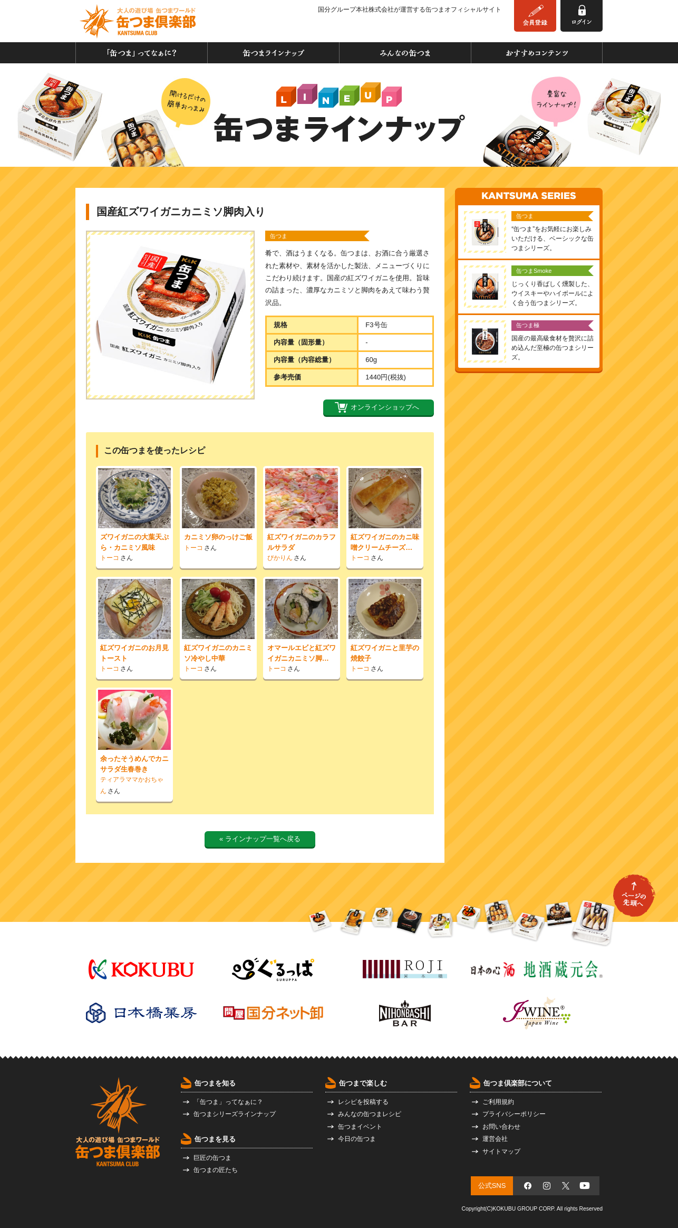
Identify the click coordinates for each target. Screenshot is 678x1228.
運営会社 (495, 1139)
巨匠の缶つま (212, 1158)
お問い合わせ (501, 1126)
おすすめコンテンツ (536, 52)
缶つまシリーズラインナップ (234, 1114)
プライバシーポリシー (514, 1114)
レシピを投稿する (363, 1102)
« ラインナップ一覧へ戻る (260, 839)
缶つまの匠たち (215, 1170)
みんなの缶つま (405, 52)
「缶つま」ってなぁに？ (141, 52)
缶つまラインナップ (273, 52)
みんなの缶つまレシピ (369, 1114)
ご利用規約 (498, 1102)
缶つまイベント (360, 1126)
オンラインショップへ (385, 407)
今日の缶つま (357, 1139)
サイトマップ (501, 1151)
